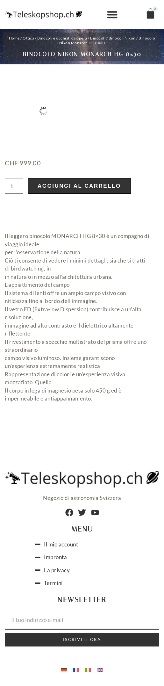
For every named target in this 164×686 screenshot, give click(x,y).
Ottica (28, 38)
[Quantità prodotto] (14, 186)
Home (14, 38)
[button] (112, 14)
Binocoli (97, 38)
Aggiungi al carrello (79, 186)
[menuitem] (64, 669)
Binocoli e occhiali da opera (62, 38)
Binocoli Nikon (122, 38)
